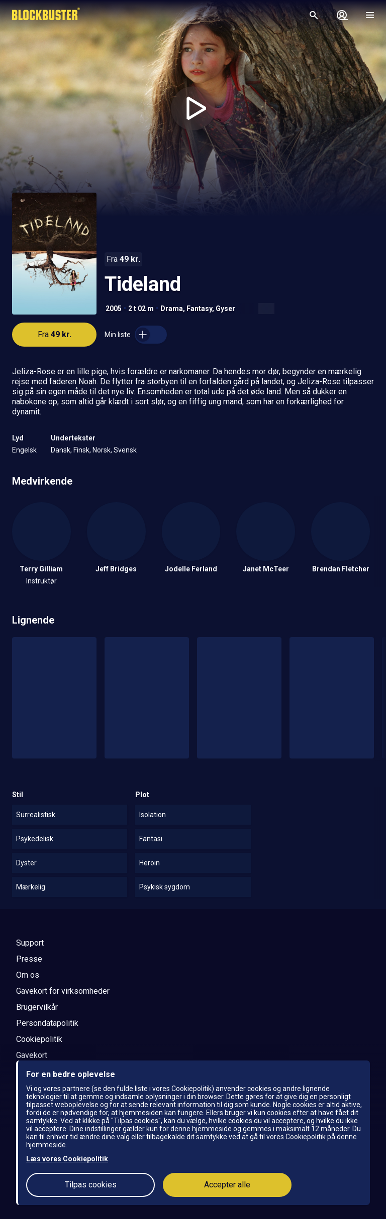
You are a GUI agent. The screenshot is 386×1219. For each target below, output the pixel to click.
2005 (114, 308)
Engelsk (24, 450)
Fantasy (199, 308)
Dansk (60, 450)
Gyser (225, 308)
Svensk (125, 450)
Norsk (101, 450)
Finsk (81, 450)
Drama (171, 308)
